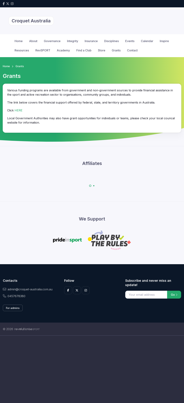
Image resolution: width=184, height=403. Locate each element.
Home (19, 41)
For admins (13, 308)
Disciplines (111, 41)
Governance (52, 41)
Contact (132, 50)
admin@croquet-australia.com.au (27, 289)
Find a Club (83, 50)
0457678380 (14, 296)
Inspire (164, 41)
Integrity (72, 41)
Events (129, 41)
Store (101, 50)
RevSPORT (42, 50)
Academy (63, 50)
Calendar (147, 41)
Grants (116, 50)
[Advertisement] (92, 369)
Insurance (91, 41)
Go (174, 294)
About (33, 41)
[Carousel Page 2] (94, 186)
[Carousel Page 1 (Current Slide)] (90, 186)
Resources (22, 50)
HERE (18, 110)
